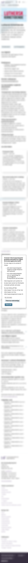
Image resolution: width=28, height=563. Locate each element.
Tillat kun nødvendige (12, 300)
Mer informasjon (8, 297)
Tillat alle (8, 304)
